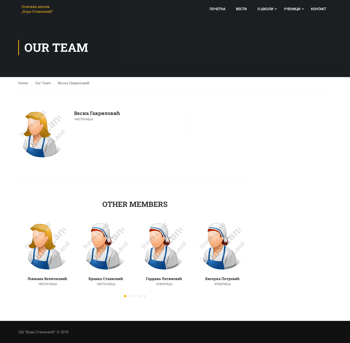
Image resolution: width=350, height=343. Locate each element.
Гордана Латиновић (164, 278)
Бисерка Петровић (222, 278)
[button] (125, 296)
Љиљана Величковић (47, 278)
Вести (241, 9)
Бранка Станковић (105, 278)
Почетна (217, 9)
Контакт (318, 9)
